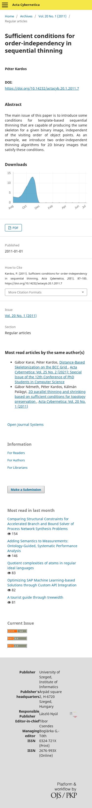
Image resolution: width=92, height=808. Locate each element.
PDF (15, 228)
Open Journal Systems (25, 424)
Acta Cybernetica (26, 4)
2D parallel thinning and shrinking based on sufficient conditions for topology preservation (50, 396)
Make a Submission (26, 489)
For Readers (16, 453)
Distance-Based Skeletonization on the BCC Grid (50, 364)
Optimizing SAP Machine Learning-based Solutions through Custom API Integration (42, 582)
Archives (26, 16)
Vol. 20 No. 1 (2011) (52, 16)
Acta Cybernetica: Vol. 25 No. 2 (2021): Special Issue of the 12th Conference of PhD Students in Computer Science (48, 374)
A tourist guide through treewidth (35, 597)
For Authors (16, 460)
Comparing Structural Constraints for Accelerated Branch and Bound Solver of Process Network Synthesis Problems (40, 524)
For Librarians (17, 467)
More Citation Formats (24, 292)
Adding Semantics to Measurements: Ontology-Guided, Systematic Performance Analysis (42, 546)
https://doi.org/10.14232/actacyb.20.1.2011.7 (42, 88)
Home (9, 16)
